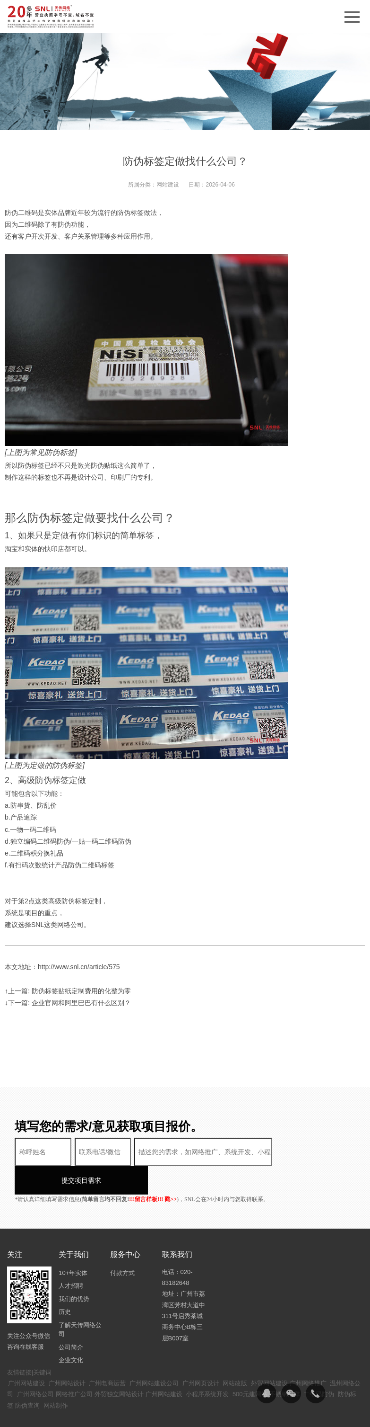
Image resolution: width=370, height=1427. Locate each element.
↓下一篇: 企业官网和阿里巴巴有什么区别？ (68, 1003)
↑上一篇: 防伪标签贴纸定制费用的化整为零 (68, 991)
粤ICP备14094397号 (240, 1413)
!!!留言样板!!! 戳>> (153, 1171)
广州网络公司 (35, 1365)
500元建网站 (249, 1365)
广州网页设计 (200, 1354)
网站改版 (235, 1354)
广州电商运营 (107, 1354)
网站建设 (167, 184)
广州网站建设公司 (154, 1354)
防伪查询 (27, 1377)
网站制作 (55, 1377)
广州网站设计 (67, 1354)
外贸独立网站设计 (119, 1365)
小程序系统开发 (207, 1365)
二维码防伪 (318, 1365)
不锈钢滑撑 (284, 1365)
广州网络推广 (308, 1354)
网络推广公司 (74, 1365)
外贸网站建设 (269, 1354)
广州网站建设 (26, 1354)
